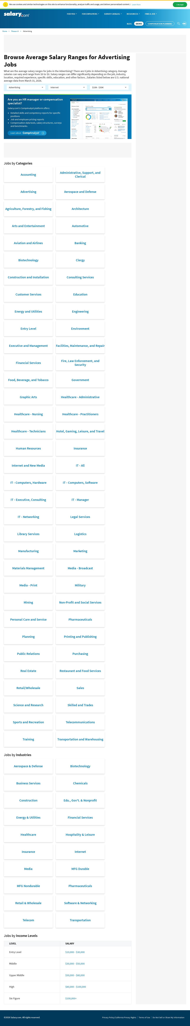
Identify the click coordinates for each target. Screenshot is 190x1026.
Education (80, 294)
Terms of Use (144, 1017)
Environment (80, 328)
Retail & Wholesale (28, 903)
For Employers (91, 14)
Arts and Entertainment (28, 226)
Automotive (80, 226)
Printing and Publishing (80, 636)
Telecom (28, 920)
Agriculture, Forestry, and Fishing (28, 209)
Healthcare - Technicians (28, 431)
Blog (129, 23)
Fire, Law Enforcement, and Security (80, 363)
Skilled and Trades (80, 705)
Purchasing (80, 654)
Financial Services (28, 363)
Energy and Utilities (28, 311)
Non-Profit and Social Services (80, 602)
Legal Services (80, 517)
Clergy (80, 260)
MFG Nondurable (28, 886)
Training (28, 739)
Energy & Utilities (28, 817)
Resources (133, 14)
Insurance (80, 448)
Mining (28, 602)
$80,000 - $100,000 (75, 986)
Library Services (28, 534)
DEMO (139, 23)
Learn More (136, 4)
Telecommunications (80, 722)
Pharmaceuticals (80, 619)
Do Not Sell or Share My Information (168, 1017)
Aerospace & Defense (28, 766)
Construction (28, 800)
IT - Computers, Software (80, 482)
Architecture (80, 209)
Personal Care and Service (28, 619)
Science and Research (28, 705)
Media (28, 869)
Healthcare (28, 834)
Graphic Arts (28, 397)
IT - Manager (80, 500)
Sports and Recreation (28, 722)
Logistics (80, 534)
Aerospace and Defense (80, 192)
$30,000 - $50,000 (75, 963)
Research (15, 31)
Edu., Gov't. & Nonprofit (80, 800)
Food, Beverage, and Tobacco (28, 380)
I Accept (180, 4)
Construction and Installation (28, 277)
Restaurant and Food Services (80, 671)
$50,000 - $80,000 (75, 975)
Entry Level (28, 328)
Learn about (27, 133)
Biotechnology (28, 260)
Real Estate (28, 671)
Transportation (80, 920)
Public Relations (28, 654)
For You (72, 14)
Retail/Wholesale (28, 688)
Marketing (80, 551)
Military (80, 585)
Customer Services (28, 294)
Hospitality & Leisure (80, 834)
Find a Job (151, 14)
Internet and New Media (28, 465)
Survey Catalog (113, 14)
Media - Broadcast (80, 568)
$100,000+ (71, 998)
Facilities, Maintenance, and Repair (80, 346)
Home (4, 31)
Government (80, 380)
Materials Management (28, 568)
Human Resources (28, 448)
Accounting (28, 174)
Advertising (28, 192)
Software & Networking (80, 903)
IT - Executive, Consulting (28, 500)
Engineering (80, 311)
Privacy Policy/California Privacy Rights (119, 1017)
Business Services (28, 783)
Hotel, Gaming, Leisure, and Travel (80, 431)
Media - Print (28, 585)
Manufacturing (28, 551)
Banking (80, 243)
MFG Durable (80, 869)
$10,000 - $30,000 (75, 952)
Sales (80, 688)
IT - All (80, 465)
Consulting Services (80, 277)
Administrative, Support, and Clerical (80, 174)
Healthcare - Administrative (80, 397)
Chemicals (80, 783)
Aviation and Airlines (28, 243)
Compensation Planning (160, 23)
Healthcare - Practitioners (80, 414)
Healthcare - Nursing (28, 414)
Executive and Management (28, 346)
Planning (28, 636)
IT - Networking (28, 517)
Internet (80, 852)
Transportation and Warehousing (80, 739)
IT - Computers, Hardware (28, 482)
